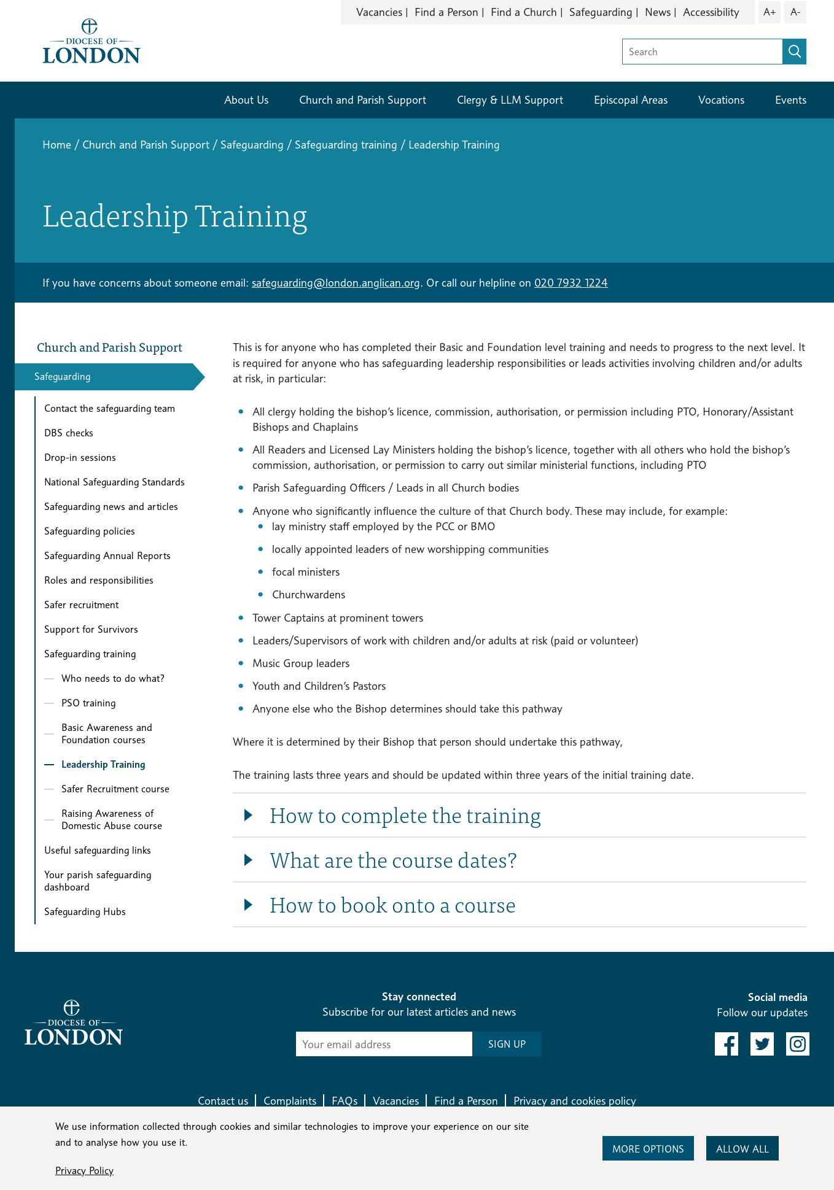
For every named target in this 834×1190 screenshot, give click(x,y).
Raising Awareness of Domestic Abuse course (111, 820)
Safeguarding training (346, 144)
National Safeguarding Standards (114, 482)
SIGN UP (507, 1044)
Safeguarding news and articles (111, 506)
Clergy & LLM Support (510, 99)
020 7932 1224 (571, 282)
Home (56, 144)
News (658, 12)
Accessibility (711, 12)
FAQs (344, 1100)
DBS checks (68, 433)
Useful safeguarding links (97, 850)
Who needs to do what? (113, 678)
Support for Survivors (91, 629)
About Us (246, 99)
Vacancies (379, 12)
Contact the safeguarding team (109, 408)
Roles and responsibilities (99, 580)
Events (790, 99)
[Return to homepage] (91, 39)
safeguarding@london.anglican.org (336, 282)
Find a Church (524, 12)
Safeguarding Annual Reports (107, 556)
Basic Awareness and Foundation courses (106, 734)
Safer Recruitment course (115, 789)
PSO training (88, 703)
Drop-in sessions (80, 457)
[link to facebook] (726, 1044)
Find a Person (446, 12)
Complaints (289, 1100)
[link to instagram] (797, 1044)
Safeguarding (601, 12)
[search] (794, 51)
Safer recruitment (81, 605)
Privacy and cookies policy (574, 1100)
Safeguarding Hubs (85, 912)
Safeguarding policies (89, 531)
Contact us (223, 1100)
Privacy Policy (84, 1170)
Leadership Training (103, 764)
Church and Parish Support (362, 99)
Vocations (721, 99)
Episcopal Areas (631, 99)
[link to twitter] (762, 1044)
